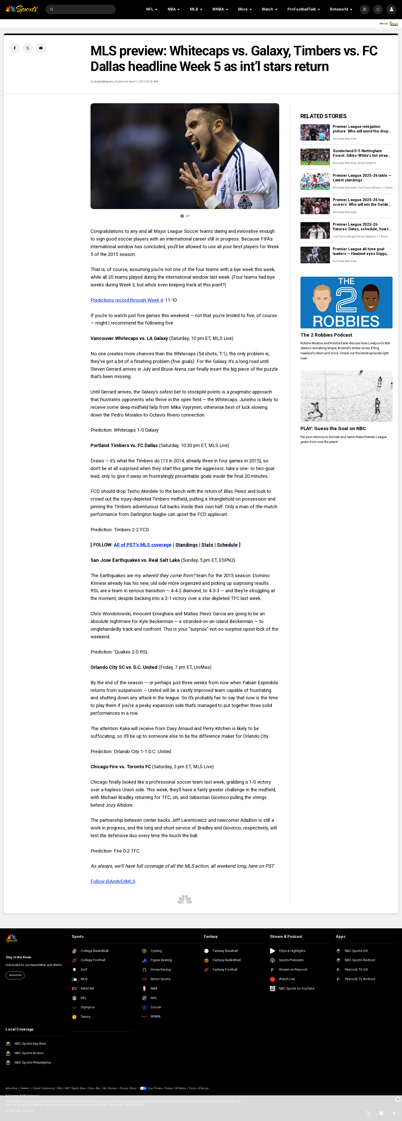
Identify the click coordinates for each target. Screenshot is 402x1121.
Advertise (11, 1088)
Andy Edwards (103, 81)
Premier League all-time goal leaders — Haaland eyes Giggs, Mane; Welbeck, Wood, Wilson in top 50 (362, 251)
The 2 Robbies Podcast (326, 335)
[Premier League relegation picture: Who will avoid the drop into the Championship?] (315, 132)
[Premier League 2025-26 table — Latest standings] (315, 181)
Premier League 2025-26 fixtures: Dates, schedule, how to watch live (362, 226)
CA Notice (180, 1088)
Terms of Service (199, 1088)
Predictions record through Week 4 (127, 300)
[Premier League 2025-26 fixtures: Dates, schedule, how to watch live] (315, 230)
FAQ (59, 1088)
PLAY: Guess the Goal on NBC (333, 428)
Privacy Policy (128, 1088)
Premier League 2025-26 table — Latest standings (362, 177)
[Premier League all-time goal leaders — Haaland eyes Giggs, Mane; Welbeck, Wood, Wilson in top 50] (315, 255)
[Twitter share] (28, 48)
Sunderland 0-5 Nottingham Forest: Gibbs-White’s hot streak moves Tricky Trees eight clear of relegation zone (361, 153)
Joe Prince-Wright (369, 187)
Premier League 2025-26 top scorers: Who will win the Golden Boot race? (361, 202)
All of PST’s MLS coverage (143, 545)
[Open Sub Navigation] (156, 9)
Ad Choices (110, 1088)
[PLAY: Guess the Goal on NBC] (346, 396)
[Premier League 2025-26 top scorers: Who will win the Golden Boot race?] (315, 206)
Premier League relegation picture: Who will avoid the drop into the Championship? (360, 128)
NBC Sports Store (75, 1088)
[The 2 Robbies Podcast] (346, 302)
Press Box (94, 1088)
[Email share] (41, 48)
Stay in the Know (18, 957)
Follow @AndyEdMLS (113, 881)
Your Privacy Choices (160, 1088)
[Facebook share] (14, 48)
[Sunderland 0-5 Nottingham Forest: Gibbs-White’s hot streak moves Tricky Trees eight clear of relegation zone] (315, 157)
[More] (364, 9)
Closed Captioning (43, 1088)
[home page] (22, 9)
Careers (24, 1088)
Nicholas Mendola (344, 138)
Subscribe (15, 975)
